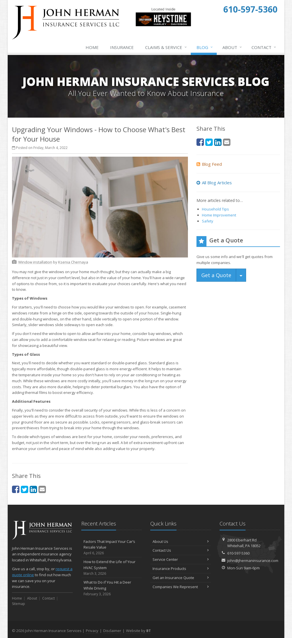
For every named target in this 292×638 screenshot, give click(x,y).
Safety (207, 221)
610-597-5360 (238, 553)
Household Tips (215, 209)
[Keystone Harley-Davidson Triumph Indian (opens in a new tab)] (163, 25)
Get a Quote (216, 275)
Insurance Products (181, 568)
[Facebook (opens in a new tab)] (15, 489)
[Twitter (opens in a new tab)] (24, 489)
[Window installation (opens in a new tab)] (35, 262)
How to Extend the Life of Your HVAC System (112, 567)
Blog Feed (209, 164)
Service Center (181, 559)
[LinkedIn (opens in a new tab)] (33, 489)
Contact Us (181, 550)
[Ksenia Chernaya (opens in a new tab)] (73, 262)
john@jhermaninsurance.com (252, 560)
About (232, 47)
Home (92, 47)
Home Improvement (219, 215)
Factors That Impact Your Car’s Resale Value (112, 547)
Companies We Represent (181, 586)
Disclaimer (112, 630)
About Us (181, 541)
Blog (204, 47)
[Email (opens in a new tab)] (42, 489)
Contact (264, 47)
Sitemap (18, 603)
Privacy (92, 630)
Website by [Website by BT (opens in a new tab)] (138, 630)
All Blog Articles (214, 182)
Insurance (122, 47)
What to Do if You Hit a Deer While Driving (112, 588)
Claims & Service (166, 47)
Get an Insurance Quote (181, 577)
